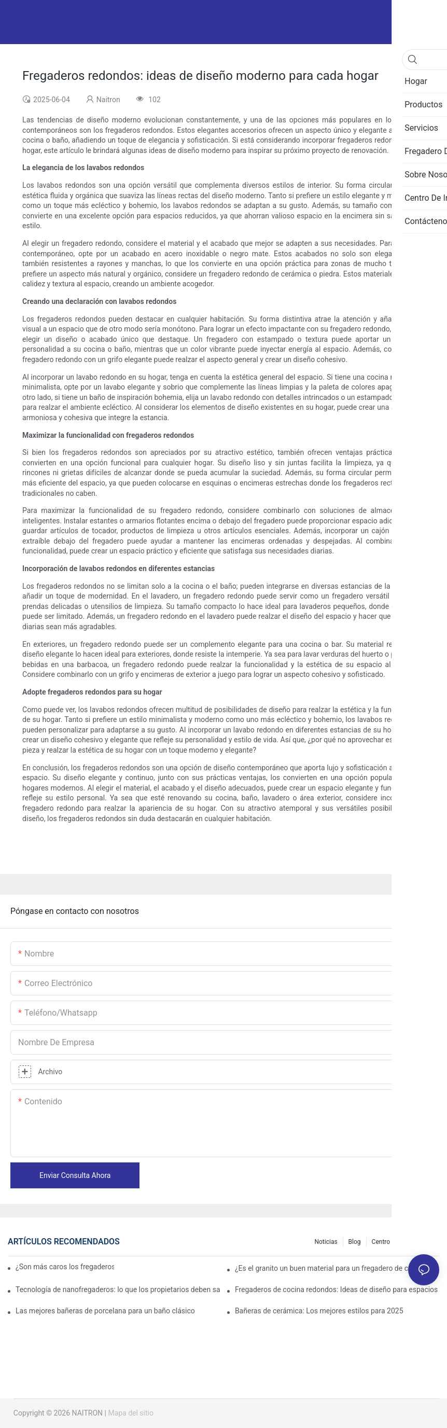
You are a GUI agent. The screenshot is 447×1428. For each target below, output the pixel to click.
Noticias (325, 1241)
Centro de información (403, 1241)
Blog (354, 1241)
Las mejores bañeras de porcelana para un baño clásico (105, 1311)
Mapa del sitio (130, 1413)
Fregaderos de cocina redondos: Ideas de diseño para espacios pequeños (337, 1289)
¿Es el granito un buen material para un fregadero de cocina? (332, 1268)
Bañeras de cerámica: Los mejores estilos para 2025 (319, 1311)
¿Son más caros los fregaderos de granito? (65, 1267)
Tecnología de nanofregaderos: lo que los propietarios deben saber (118, 1289)
